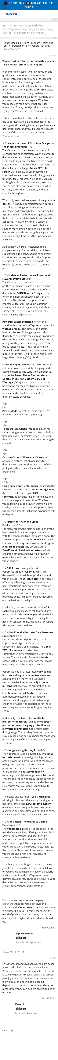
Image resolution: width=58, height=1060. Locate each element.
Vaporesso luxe (11, 136)
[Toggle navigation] (54, 14)
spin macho (15, 971)
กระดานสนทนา (10, 25)
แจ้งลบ (52, 55)
